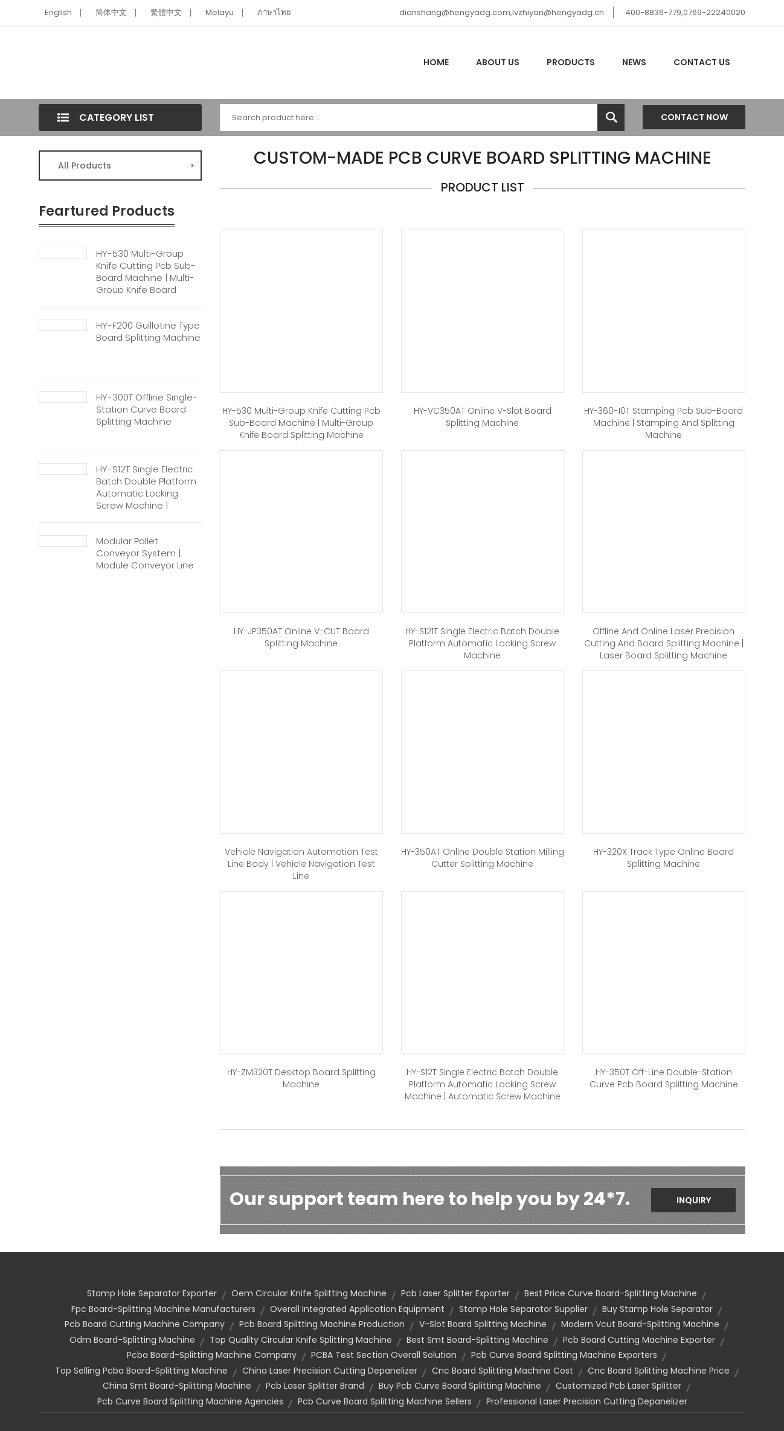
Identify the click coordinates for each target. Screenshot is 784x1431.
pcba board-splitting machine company (212, 1355)
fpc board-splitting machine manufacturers (163, 1309)
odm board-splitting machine (132, 1340)
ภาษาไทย (274, 12)
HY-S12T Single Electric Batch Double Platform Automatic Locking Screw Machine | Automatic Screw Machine (146, 499)
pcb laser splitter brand (315, 1386)
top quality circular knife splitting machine (301, 1340)
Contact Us (701, 62)
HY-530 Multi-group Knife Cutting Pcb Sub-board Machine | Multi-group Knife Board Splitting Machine (146, 278)
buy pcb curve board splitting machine (460, 1386)
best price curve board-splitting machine (610, 1293)
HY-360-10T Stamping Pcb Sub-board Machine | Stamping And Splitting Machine (663, 423)
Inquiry (693, 1200)
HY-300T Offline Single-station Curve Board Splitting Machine (147, 409)
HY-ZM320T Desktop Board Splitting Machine (301, 1078)
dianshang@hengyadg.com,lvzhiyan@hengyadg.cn (501, 12)
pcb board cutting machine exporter (639, 1340)
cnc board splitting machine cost (502, 1371)
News (634, 62)
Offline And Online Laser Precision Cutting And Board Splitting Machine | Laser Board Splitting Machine (664, 643)
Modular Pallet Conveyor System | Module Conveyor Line (145, 553)
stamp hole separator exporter (152, 1293)
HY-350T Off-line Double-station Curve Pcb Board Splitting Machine (664, 1078)
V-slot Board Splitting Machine (483, 1324)
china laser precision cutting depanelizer (329, 1371)
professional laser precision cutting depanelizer (586, 1401)
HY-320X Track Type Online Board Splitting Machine (663, 858)
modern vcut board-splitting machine (640, 1324)
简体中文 (111, 12)
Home (436, 62)
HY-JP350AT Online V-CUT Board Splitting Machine (301, 637)
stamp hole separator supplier (523, 1309)
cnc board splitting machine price (659, 1371)
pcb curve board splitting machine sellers (385, 1401)
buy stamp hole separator (657, 1309)
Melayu (219, 12)
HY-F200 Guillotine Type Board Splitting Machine (148, 332)
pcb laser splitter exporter (455, 1293)
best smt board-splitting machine (477, 1340)
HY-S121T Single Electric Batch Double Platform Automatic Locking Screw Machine (482, 643)
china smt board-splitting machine (177, 1386)
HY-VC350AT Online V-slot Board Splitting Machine (482, 417)
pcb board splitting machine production (322, 1324)
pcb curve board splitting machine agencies (190, 1401)
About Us (497, 62)
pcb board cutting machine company (145, 1324)
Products (571, 62)
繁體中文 (166, 12)
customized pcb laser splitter (618, 1386)
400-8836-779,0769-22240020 (685, 12)
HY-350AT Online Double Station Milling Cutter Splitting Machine (482, 858)
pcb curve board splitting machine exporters (564, 1355)
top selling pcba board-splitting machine (141, 1371)
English (58, 12)
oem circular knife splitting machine (309, 1293)
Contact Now (694, 117)
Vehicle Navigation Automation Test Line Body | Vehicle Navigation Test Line (301, 864)
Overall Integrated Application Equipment (357, 1309)
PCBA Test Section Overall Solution (384, 1355)
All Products (126, 165)
